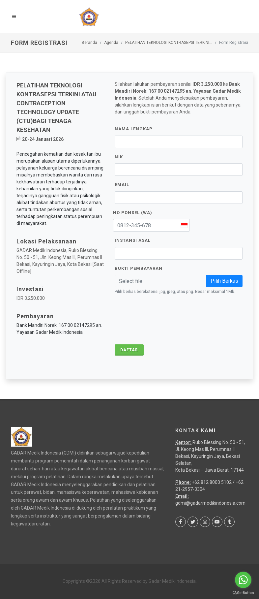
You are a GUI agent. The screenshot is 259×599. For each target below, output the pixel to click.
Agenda (111, 42)
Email (122, 184)
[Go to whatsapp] (243, 580)
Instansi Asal (133, 240)
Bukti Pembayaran (138, 268)
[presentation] (165, 319)
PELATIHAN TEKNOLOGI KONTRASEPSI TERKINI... (168, 42)
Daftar (129, 350)
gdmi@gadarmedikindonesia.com (210, 503)
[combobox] (183, 225)
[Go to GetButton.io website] (243, 592)
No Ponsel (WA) (132, 212)
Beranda (89, 42)
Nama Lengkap (134, 128)
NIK (119, 156)
